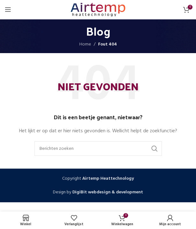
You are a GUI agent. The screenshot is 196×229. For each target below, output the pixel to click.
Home (85, 44)
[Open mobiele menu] (8, 9)
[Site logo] (98, 9)
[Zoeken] (98, 148)
